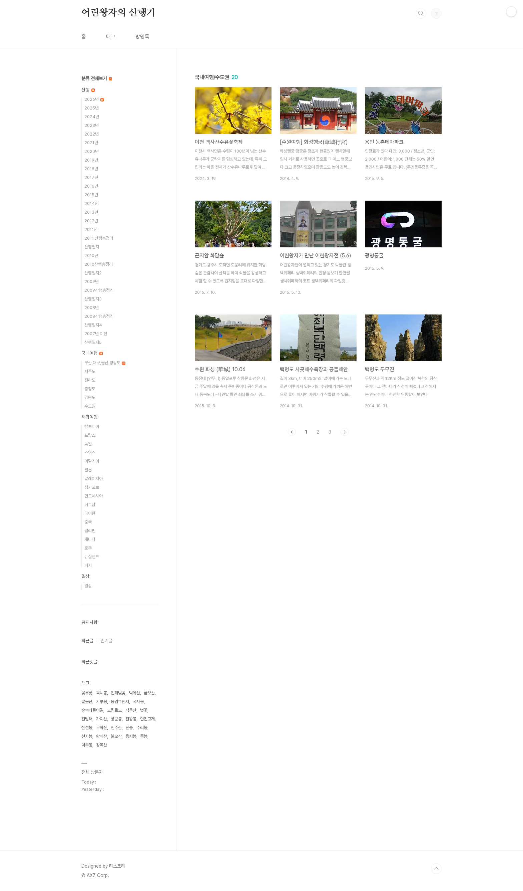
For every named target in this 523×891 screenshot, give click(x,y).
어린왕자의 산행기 (118, 13)
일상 (85, 576)
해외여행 (89, 417)
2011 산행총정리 (98, 238)
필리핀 (89, 530)
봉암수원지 (120, 701)
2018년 (91, 168)
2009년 (91, 281)
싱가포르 (91, 487)
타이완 (89, 513)
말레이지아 (93, 478)
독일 (88, 443)
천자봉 (86, 736)
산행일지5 (93, 342)
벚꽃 (143, 710)
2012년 (91, 220)
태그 (110, 36)
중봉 (143, 736)
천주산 (116, 727)
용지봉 (130, 736)
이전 (292, 432)
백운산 (130, 710)
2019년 (91, 160)
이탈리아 (91, 461)
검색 (421, 13)
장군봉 (116, 718)
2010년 (91, 255)
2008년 (91, 307)
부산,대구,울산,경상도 (104, 362)
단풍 (129, 727)
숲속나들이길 (92, 710)
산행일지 (91, 246)
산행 (88, 89)
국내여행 (92, 353)
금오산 (149, 692)
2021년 (91, 142)
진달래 (86, 718)
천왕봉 (130, 718)
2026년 (94, 99)
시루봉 (101, 701)
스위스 (89, 452)
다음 (345, 432)
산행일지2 (93, 272)
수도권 (89, 406)
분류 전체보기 (96, 78)
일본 (88, 469)
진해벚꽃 (118, 692)
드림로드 (114, 710)
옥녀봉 (101, 692)
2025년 (91, 107)
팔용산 (86, 701)
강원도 (89, 397)
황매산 (101, 736)
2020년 (91, 151)
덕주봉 (86, 744)
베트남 (89, 504)
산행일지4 (93, 324)
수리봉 (141, 727)
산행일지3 (93, 298)
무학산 (101, 727)
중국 (88, 521)
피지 (88, 565)
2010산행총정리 (98, 264)
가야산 (101, 718)
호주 (88, 547)
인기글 (106, 640)
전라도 (89, 380)
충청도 (89, 388)
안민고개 (147, 718)
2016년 (91, 186)
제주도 (89, 371)
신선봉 (86, 727)
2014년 (91, 203)
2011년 (90, 229)
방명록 (142, 36)
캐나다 (89, 539)
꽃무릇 (86, 692)
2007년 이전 (95, 333)
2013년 (91, 212)
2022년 (91, 134)
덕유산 (134, 692)
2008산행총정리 (98, 316)
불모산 (116, 736)
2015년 (91, 194)
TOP (436, 868)
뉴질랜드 (91, 556)
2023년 (91, 125)
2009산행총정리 (98, 290)
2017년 (91, 177)
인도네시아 (93, 495)
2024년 (91, 116)
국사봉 (138, 701)
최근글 (87, 640)
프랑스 (89, 435)
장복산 (101, 744)
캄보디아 (91, 426)
